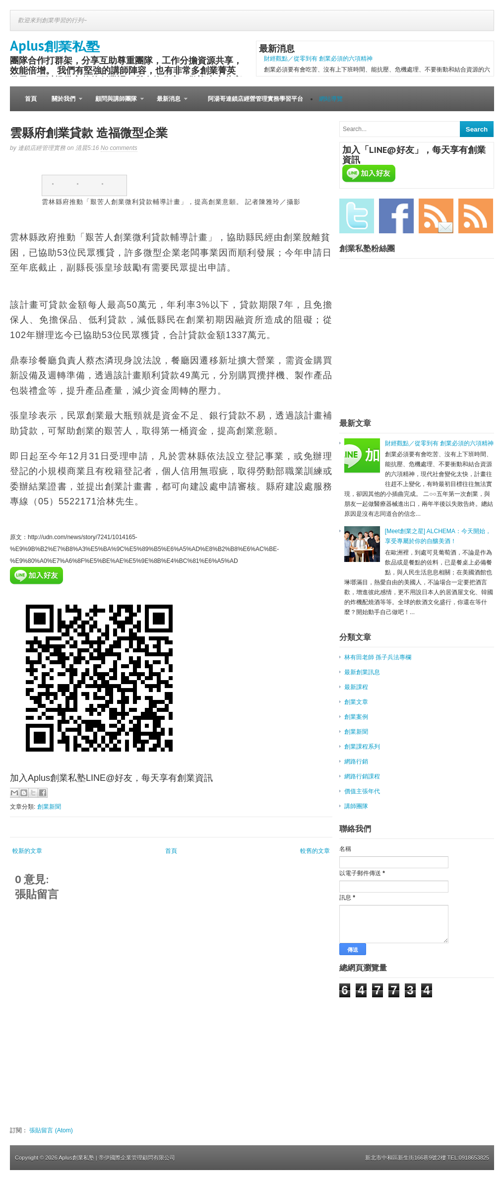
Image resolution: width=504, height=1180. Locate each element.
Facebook (396, 216)
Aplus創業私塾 (55, 45)
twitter (84, 185)
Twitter (356, 216)
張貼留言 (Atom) (50, 1130)
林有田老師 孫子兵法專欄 (377, 657)
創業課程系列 (362, 746)
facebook (59, 185)
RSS (475, 216)
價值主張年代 (362, 791)
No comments (119, 147)
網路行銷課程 (362, 776)
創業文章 (356, 701)
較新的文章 (27, 850)
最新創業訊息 (362, 672)
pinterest (109, 185)
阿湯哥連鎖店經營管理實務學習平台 (255, 98)
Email (436, 216)
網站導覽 (331, 98)
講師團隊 (356, 806)
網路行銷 (356, 761)
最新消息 (168, 103)
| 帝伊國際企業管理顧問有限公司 (135, 1158)
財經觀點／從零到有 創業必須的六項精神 (318, 58)
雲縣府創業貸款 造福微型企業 (89, 132)
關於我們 (63, 103)
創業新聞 (49, 806)
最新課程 (356, 687)
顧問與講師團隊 (116, 103)
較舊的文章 (315, 850)
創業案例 (356, 716)
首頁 (31, 98)
